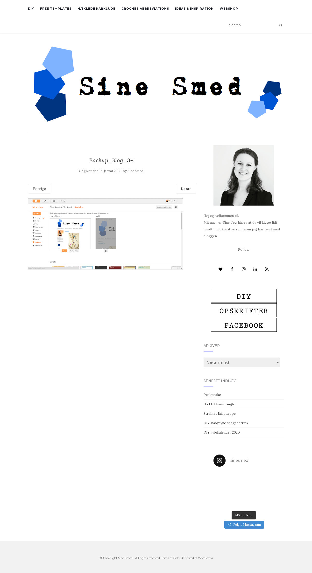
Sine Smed (135, 171)
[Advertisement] (112, 304)
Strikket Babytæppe (220, 413)
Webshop (229, 8)
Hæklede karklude (96, 8)
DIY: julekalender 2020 (222, 432)
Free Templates (55, 8)
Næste (186, 188)
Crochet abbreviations (145, 8)
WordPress (205, 558)
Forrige (39, 188)
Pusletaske (212, 395)
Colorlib (178, 558)
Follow (243, 249)
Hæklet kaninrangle (219, 404)
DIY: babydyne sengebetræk (226, 423)
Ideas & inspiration (194, 8)
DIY (31, 8)
